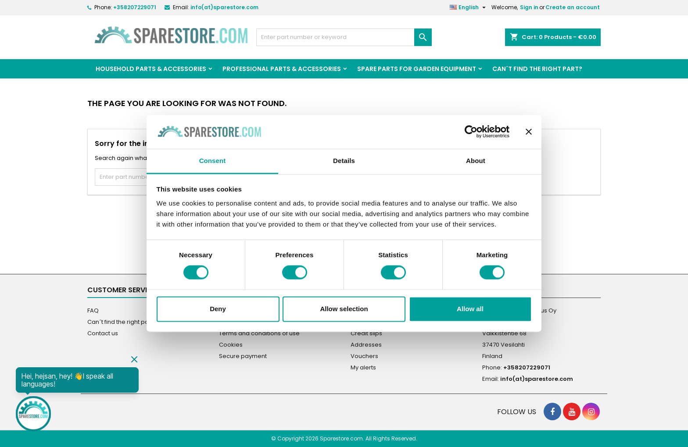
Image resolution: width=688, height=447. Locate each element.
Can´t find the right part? (537, 68)
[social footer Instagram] (591, 411)
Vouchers (364, 356)
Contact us (102, 333)
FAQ (93, 310)
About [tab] (475, 160)
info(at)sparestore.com (224, 7)
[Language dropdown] (469, 7)
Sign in (529, 7)
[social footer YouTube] (571, 411)
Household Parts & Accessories (151, 68)
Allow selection (344, 308)
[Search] (344, 37)
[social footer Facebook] (552, 411)
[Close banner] (529, 132)
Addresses (366, 345)
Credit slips (366, 333)
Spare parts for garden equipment (416, 68)
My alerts (363, 367)
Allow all (470, 308)
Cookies (231, 345)
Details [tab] (344, 160)
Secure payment (243, 356)
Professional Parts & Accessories (281, 68)
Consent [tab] (212, 160)
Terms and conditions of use (259, 333)
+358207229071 (134, 7)
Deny (218, 308)
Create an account (572, 7)
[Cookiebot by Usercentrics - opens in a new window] (471, 131)
